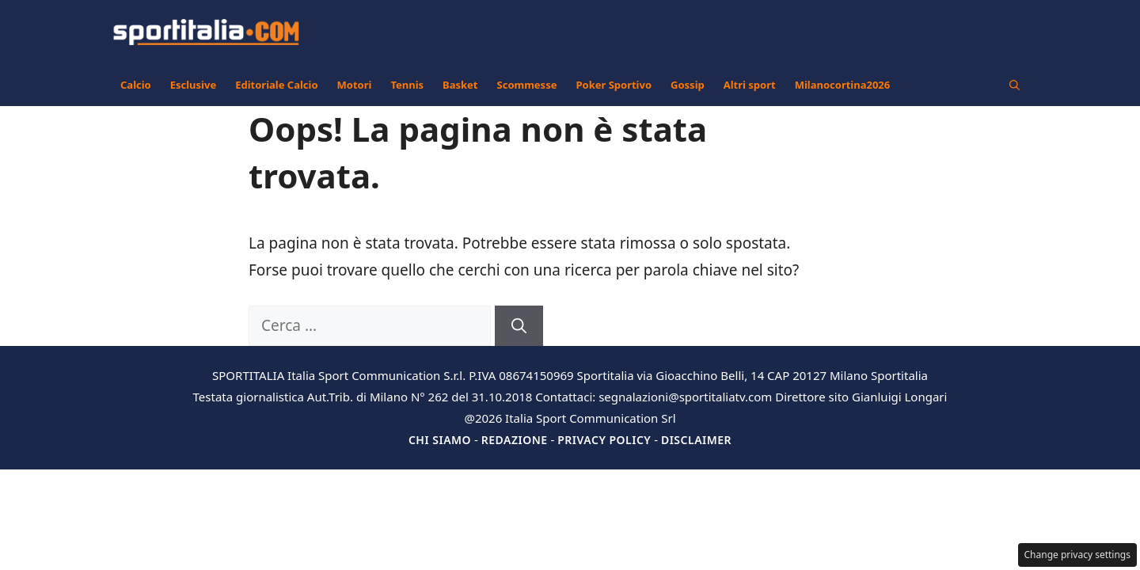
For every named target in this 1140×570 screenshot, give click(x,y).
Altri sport (750, 85)
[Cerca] (519, 326)
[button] (1014, 84)
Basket (460, 85)
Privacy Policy (604, 439)
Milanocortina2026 (843, 85)
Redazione (514, 439)
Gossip (688, 85)
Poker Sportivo (614, 85)
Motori (354, 85)
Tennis (407, 85)
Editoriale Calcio (276, 85)
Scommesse (527, 85)
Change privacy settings (1077, 554)
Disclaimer (696, 439)
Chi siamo (439, 439)
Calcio (135, 85)
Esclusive (193, 85)
